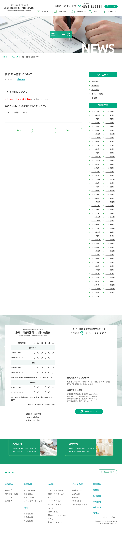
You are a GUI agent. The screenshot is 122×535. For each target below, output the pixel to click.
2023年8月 (96, 164)
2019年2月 (110, 213)
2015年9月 (96, 255)
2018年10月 (96, 221)
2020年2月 (110, 198)
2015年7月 (110, 255)
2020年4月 (96, 198)
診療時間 (21, 79)
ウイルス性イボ (54, 501)
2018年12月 (96, 217)
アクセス (112, 6)
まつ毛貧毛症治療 (79, 505)
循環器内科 (28, 514)
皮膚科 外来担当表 (33, 420)
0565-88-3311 (92, 6)
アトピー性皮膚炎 (55, 490)
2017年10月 (96, 232)
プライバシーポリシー (110, 517)
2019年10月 (110, 202)
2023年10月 (96, 160)
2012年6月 (96, 296)
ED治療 (75, 497)
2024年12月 (96, 134)
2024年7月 (110, 142)
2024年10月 (96, 138)
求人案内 (95, 90)
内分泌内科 (28, 521)
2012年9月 (96, 292)
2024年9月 (110, 138)
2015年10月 (110, 251)
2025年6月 (96, 123)
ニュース (15, 57)
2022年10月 (110, 179)
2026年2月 (110, 111)
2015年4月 (96, 262)
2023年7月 (110, 164)
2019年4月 (110, 209)
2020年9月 (96, 194)
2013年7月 (110, 281)
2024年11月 (110, 134)
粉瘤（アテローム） (56, 494)
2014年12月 (96, 270)
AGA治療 (76, 494)
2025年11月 (96, 115)
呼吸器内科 (28, 517)
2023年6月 (96, 168)
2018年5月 (96, 225)
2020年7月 (110, 194)
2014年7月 (96, 274)
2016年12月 (96, 240)
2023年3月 (110, 172)
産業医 (96, 490)
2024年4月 (96, 149)
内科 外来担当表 (33, 417)
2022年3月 (110, 183)
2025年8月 (96, 119)
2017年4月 (110, 236)
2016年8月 (110, 243)
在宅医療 (97, 496)
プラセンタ (77, 501)
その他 (94, 98)
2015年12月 (96, 251)
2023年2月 (96, 175)
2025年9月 (110, 115)
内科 (26, 507)
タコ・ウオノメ (54, 505)
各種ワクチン (78, 490)
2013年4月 (96, 285)
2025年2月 (96, 130)
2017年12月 (110, 228)
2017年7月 (110, 232)
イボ (50, 497)
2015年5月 (110, 259)
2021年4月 (96, 191)
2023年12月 (96, 157)
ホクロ (51, 508)
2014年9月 (110, 270)
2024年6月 (96, 145)
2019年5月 (96, 209)
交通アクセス (91, 411)
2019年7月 (96, 206)
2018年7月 (110, 221)
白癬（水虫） (53, 512)
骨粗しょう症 (29, 497)
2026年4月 (96, 111)
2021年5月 (110, 187)
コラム (74, 6)
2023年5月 (110, 168)
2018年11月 (110, 217)
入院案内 (9, 501)
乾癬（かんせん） (55, 522)
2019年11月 (96, 202)
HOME (5, 57)
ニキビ (51, 519)
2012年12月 (110, 285)
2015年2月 (96, 266)
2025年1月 (110, 130)
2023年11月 (110, 157)
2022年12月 (96, 179)
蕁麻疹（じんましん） (57, 515)
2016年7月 (96, 247)
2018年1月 (96, 228)
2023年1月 (110, 175)
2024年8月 (96, 142)
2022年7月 (96, 183)
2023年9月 (110, 160)
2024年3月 (110, 149)
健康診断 (97, 484)
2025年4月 (96, 126)
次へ (68, 130)
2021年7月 (96, 187)
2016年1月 (110, 247)
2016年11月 (110, 240)
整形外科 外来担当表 (33, 414)
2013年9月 (96, 281)
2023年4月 (96, 172)
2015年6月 (96, 259)
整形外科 (28, 484)
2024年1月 (110, 153)
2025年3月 (110, 126)
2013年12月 (110, 277)
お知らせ (66, 6)
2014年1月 (96, 277)
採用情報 (58, 6)
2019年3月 (96, 213)
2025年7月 (110, 119)
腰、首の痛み (29, 490)
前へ (19, 130)
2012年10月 (110, 289)
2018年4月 (110, 225)
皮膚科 (51, 484)
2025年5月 (110, 123)
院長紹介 (62, 12)
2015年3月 (110, 262)
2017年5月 (96, 236)
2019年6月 (110, 206)
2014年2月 (110, 274)
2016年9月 (96, 243)
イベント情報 (97, 94)
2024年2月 (96, 153)
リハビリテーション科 (33, 501)
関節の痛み (28, 494)
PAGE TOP (109, 472)
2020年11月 (110, 191)
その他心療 (77, 484)
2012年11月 (96, 289)
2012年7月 (110, 292)
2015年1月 (110, 266)
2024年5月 (110, 145)
